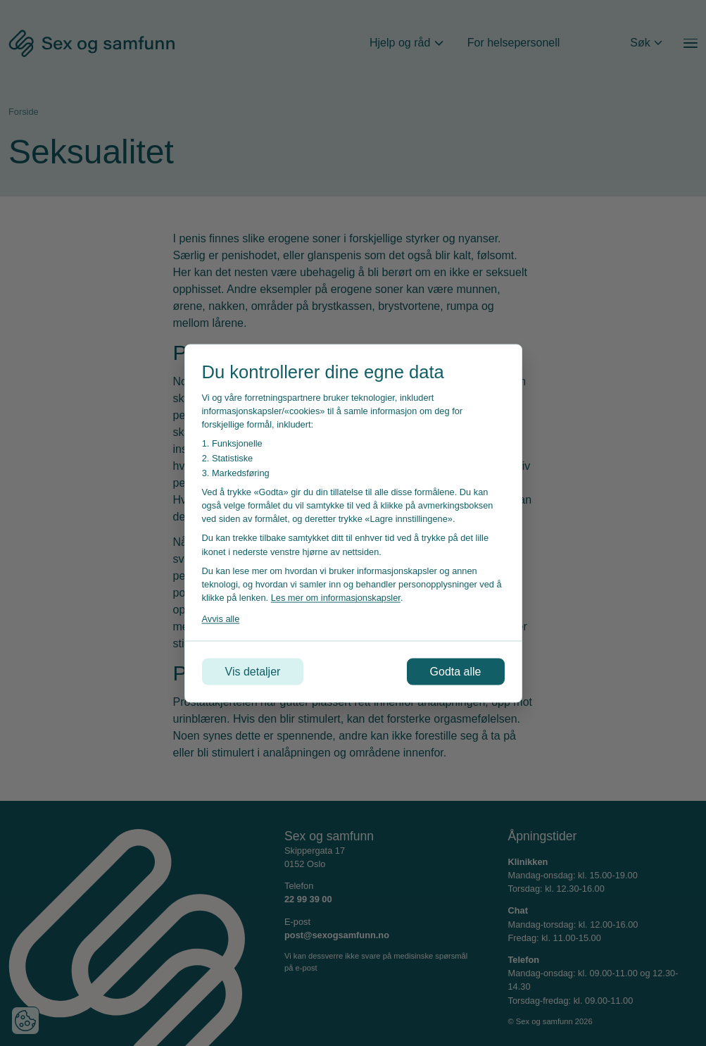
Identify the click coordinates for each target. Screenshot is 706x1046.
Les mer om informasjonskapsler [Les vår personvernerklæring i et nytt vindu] (336, 597)
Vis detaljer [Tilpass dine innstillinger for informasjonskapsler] (253, 671)
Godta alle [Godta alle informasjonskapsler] (455, 671)
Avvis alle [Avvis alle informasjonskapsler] (221, 619)
